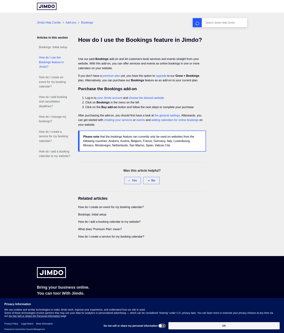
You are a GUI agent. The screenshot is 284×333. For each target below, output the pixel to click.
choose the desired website (146, 97)
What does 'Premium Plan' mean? (100, 229)
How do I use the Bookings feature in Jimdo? (51, 62)
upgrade (161, 75)
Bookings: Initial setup (53, 47)
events (140, 120)
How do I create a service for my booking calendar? (53, 136)
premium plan (111, 75)
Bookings (87, 22)
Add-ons (71, 22)
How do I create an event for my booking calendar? (52, 82)
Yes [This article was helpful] (134, 180)
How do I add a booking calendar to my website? (54, 154)
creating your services (118, 120)
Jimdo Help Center (49, 22)
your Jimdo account (109, 97)
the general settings (167, 115)
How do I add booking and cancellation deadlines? (53, 101)
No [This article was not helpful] (153, 180)
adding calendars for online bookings (175, 120)
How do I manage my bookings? (52, 119)
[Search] (220, 22)
